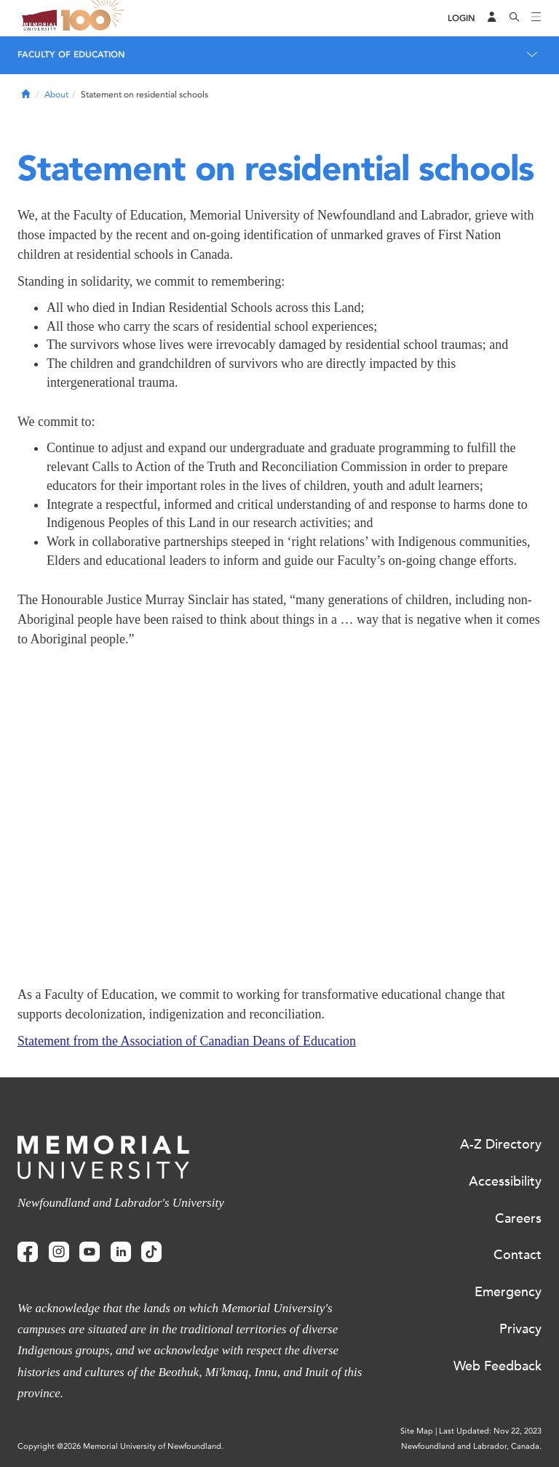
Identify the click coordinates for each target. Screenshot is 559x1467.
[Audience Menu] (492, 18)
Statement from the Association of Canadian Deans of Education (186, 1041)
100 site (94, 18)
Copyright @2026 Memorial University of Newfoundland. (120, 1446)
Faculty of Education (71, 54)
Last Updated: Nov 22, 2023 (490, 1431)
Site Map (416, 1431)
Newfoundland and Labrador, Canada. (471, 1446)
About (56, 94)
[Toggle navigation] (536, 18)
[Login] (461, 18)
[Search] (514, 18)
